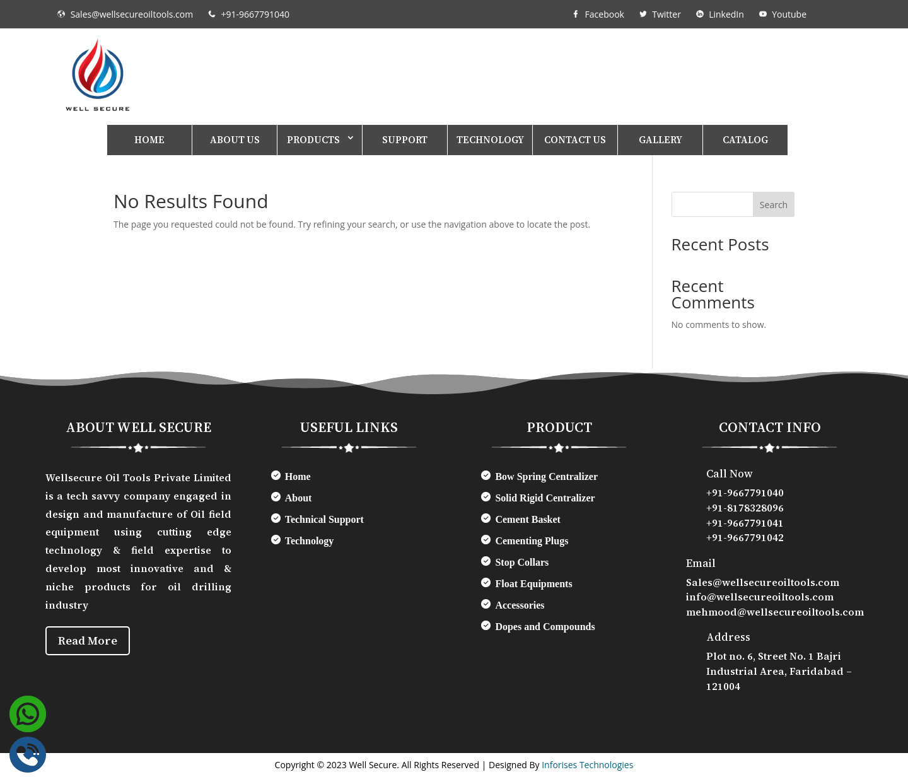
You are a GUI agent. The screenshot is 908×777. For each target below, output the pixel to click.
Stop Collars (522, 562)
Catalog (745, 139)
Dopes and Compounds (545, 626)
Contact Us (575, 139)
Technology (490, 139)
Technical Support (324, 519)
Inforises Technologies (587, 765)
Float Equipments (533, 583)
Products (313, 139)
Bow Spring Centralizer (546, 476)
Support (405, 139)
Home (149, 139)
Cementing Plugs (531, 540)
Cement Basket (528, 519)
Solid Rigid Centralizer (545, 498)
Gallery (660, 139)
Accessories (519, 605)
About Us (235, 139)
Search (774, 205)
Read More (91, 642)
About (298, 498)
